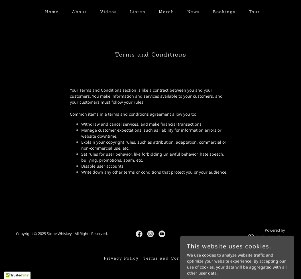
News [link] (193, 11)
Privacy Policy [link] (121, 258)
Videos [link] (108, 11)
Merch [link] (166, 11)
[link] (139, 234)
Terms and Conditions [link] (170, 258)
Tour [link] (254, 11)
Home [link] (52, 11)
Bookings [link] (224, 11)
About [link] (79, 11)
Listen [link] (138, 11)
